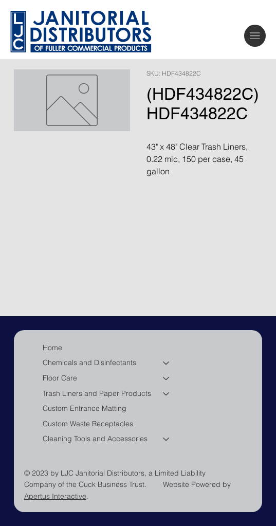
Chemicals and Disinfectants (89, 362)
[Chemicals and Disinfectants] (166, 363)
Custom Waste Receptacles (88, 423)
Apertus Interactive (55, 496)
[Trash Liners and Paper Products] (166, 394)
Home (52, 347)
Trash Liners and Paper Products (97, 393)
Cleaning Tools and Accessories (95, 438)
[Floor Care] (166, 378)
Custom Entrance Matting (84, 408)
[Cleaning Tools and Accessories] (166, 439)
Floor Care (60, 378)
